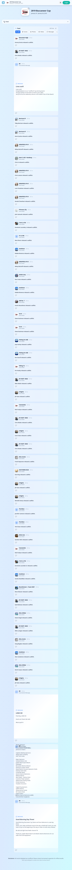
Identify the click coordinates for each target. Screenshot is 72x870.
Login (66, 2)
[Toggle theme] (60, 2)
